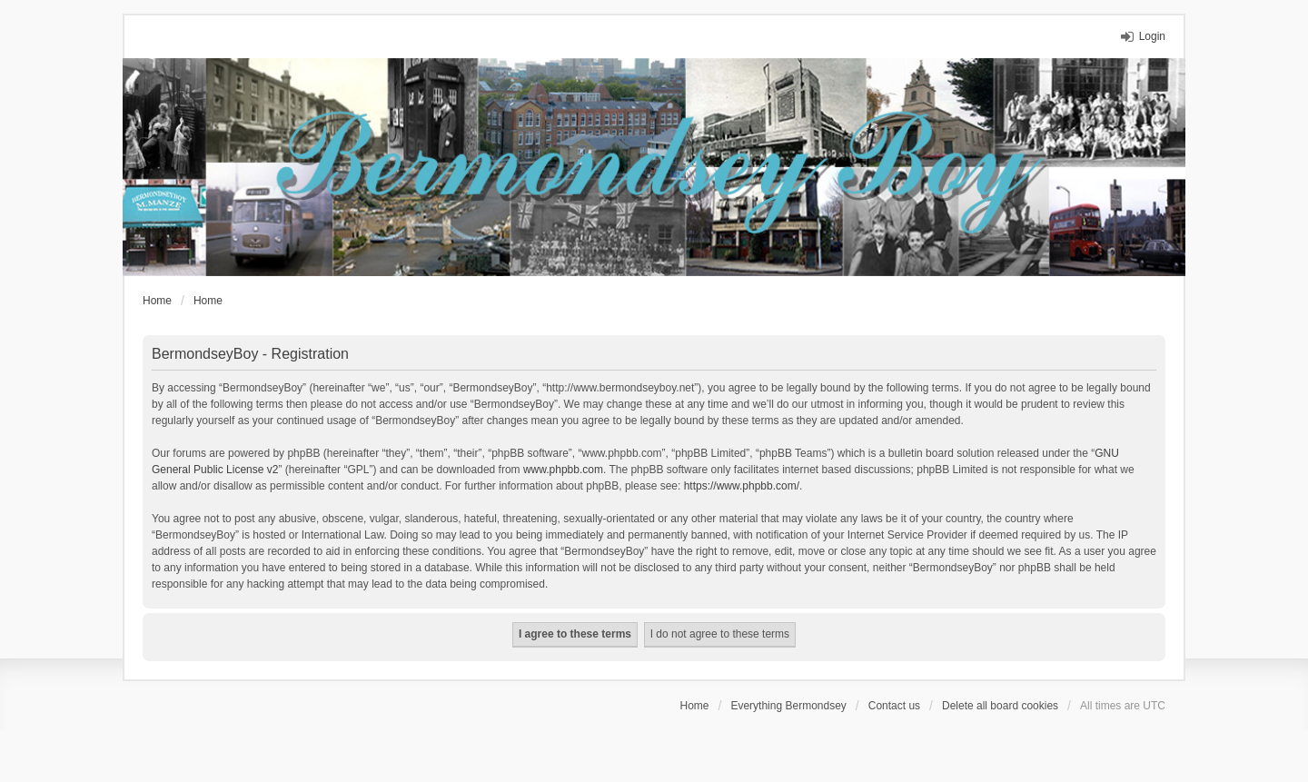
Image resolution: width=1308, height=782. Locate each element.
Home (694, 705)
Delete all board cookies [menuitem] (1000, 705)
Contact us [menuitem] (894, 705)
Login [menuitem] (1152, 36)
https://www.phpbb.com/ (741, 486)
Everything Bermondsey (788, 705)
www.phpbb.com (563, 469)
